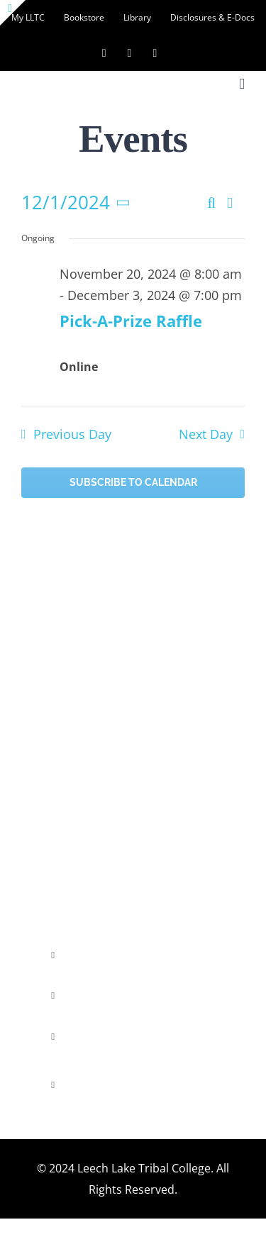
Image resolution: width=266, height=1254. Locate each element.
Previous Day (72, 434)
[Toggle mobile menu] (242, 84)
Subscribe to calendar (133, 482)
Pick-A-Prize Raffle (131, 320)
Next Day (206, 434)
